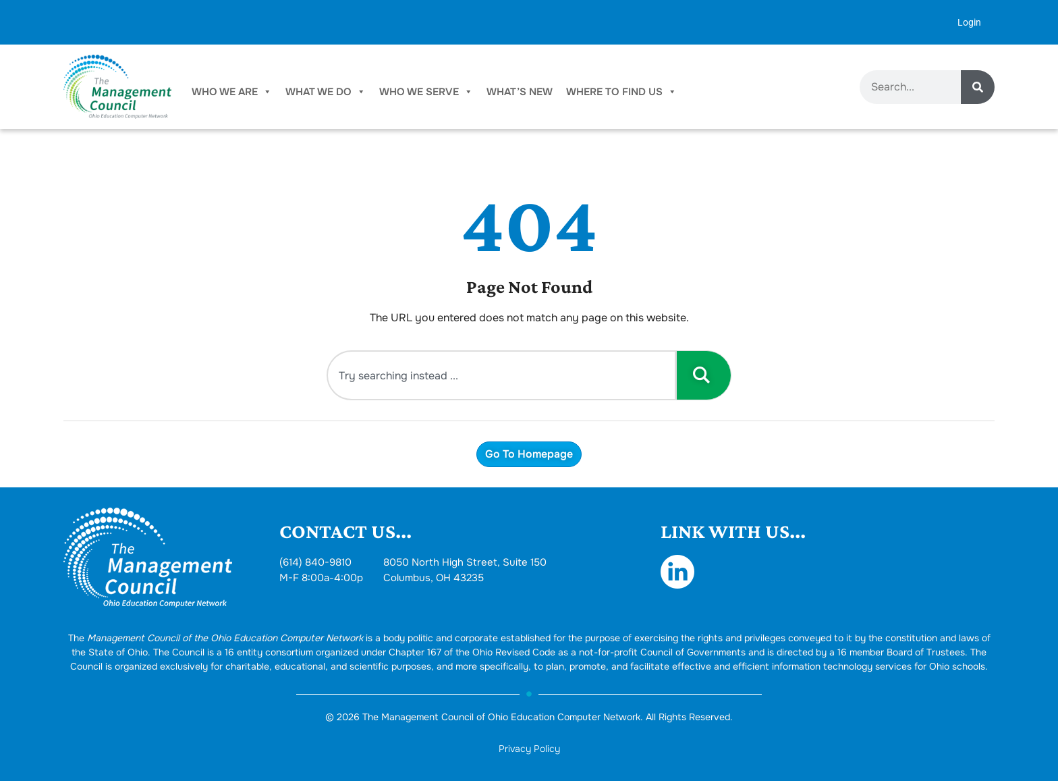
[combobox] (501, 375)
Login (969, 22)
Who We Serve (426, 92)
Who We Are (232, 92)
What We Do (325, 92)
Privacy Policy (529, 749)
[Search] (978, 87)
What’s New (519, 92)
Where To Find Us (621, 92)
